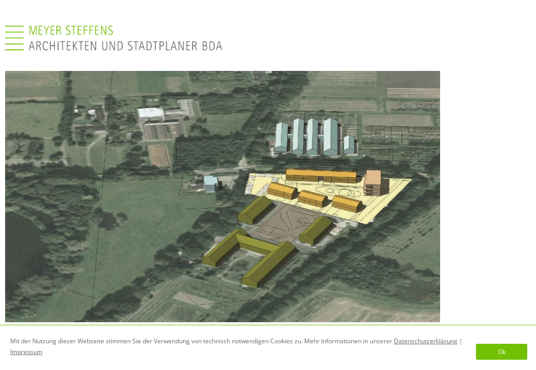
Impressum (26, 351)
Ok (502, 351)
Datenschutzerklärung (426, 341)
